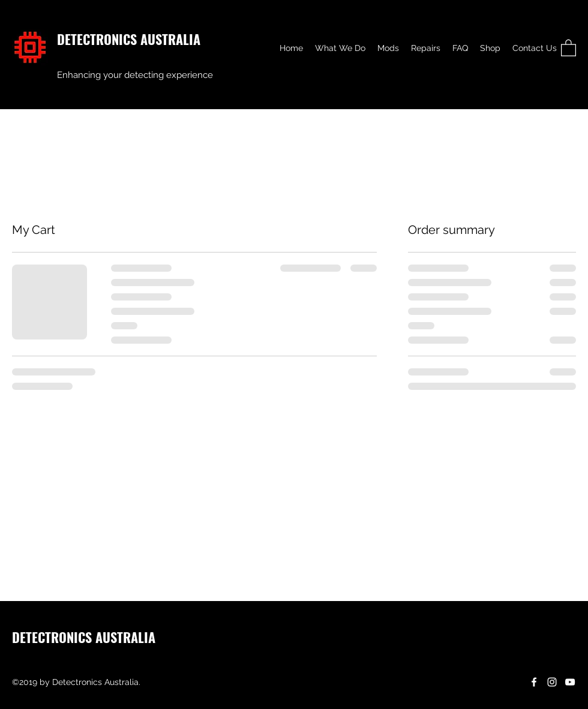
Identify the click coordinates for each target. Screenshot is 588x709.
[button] (568, 47)
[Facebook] (534, 682)
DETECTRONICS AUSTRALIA (128, 39)
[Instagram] (552, 682)
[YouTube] (570, 682)
